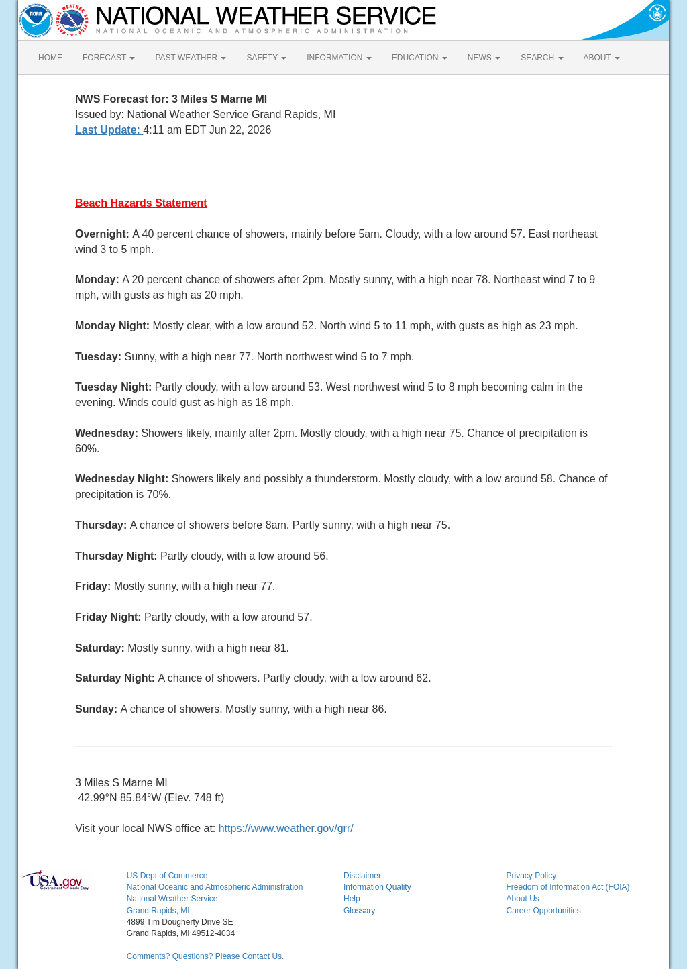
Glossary (359, 910)
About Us (522, 898)
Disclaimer (362, 875)
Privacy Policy (531, 875)
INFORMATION (339, 57)
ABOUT (602, 57)
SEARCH (542, 57)
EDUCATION (419, 57)
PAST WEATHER (190, 57)
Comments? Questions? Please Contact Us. (205, 956)
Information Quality (377, 887)
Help (352, 898)
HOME (50, 57)
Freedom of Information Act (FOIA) (567, 887)
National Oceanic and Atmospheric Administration (215, 887)
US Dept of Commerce (167, 875)
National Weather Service (172, 898)
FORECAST (109, 57)
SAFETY (266, 57)
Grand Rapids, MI (158, 910)
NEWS (484, 57)
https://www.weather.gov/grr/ (286, 828)
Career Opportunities (543, 910)
